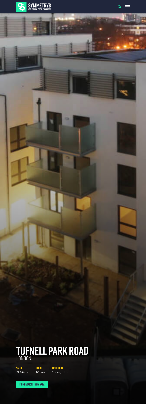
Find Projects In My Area (32, 384)
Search (119, 6)
